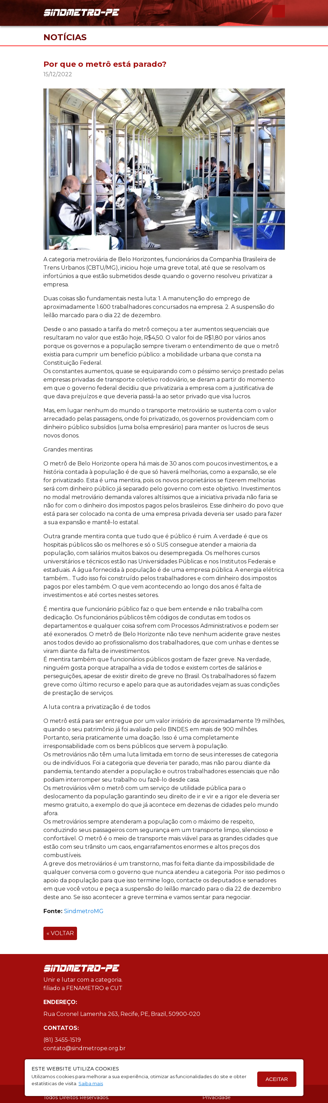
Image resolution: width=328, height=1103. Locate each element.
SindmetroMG (84, 911)
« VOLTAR (60, 933)
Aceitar (277, 1079)
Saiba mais (90, 1083)
